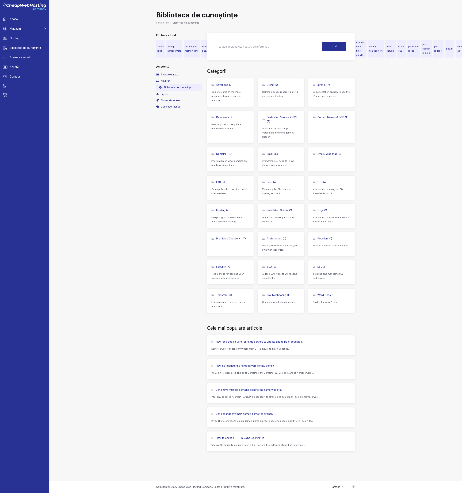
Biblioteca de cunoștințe (175, 87)
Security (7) (220, 266)
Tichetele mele (167, 74)
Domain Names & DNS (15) (331, 117)
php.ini (449, 48)
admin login (160, 48)
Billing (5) (270, 84)
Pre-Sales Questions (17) (228, 238)
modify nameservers (376, 48)
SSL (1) (319, 266)
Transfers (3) (221, 295)
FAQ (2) (218, 182)
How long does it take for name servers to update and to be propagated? (257, 341)
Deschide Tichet (168, 107)
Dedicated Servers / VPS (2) (279, 119)
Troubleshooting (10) (276, 295)
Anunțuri (163, 81)
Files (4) (269, 182)
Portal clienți (163, 22)
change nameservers (174, 48)
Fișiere (162, 94)
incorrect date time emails (360, 48)
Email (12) (270, 153)
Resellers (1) (322, 238)
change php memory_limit (191, 48)
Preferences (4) (274, 238)
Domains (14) (221, 153)
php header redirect (426, 48)
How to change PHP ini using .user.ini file (237, 438)
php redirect (438, 48)
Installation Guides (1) (277, 210)
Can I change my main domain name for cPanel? (242, 413)
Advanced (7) (222, 84)
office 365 (401, 48)
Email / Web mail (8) (327, 153)
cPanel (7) (321, 84)
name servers (390, 48)
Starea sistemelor (168, 100)
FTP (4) (320, 182)
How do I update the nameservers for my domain (242, 365)
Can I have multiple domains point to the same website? (246, 389)
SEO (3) (269, 266)
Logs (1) (320, 210)
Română (337, 486)
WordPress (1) (323, 295)
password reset (413, 48)
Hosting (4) (220, 210)
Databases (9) (222, 117)
